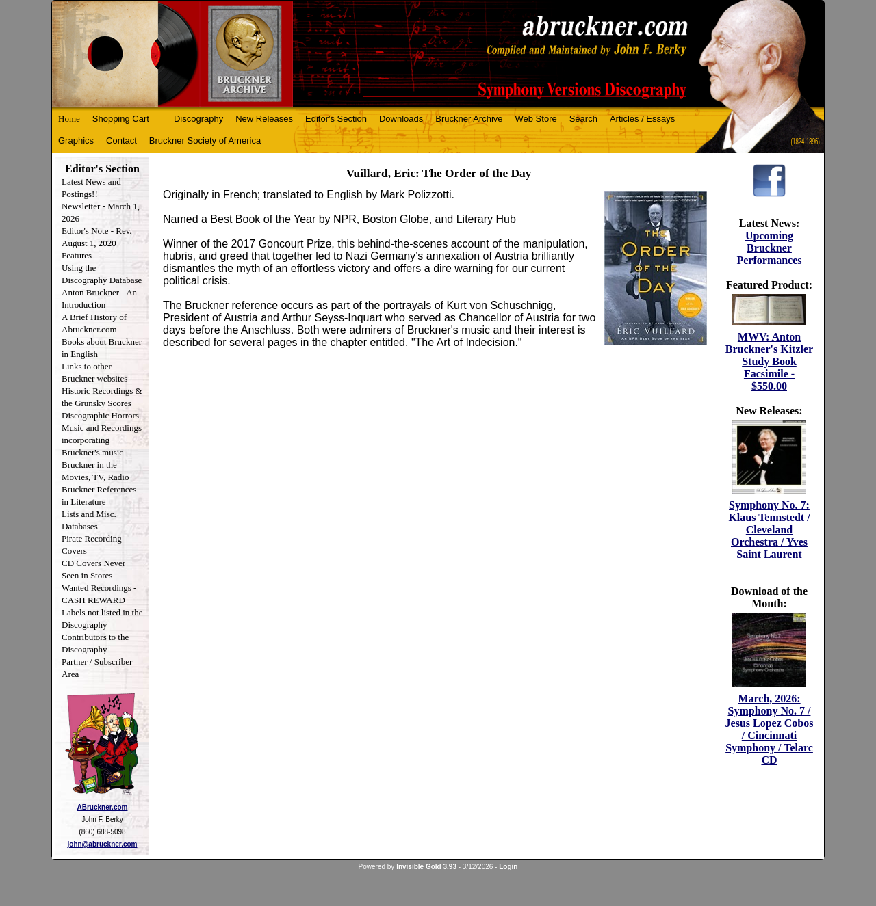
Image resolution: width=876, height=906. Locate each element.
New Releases (264, 119)
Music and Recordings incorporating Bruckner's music (102, 440)
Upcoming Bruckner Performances (768, 248)
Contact (121, 140)
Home (69, 119)
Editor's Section (336, 119)
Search (583, 119)
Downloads (401, 119)
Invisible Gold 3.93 (427, 866)
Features (77, 255)
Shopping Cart (120, 119)
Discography (198, 119)
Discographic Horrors (100, 415)
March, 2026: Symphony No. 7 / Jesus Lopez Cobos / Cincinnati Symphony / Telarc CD (769, 729)
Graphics (76, 140)
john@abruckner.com (103, 844)
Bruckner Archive (468, 119)
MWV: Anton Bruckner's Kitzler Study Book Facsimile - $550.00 (769, 361)
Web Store (536, 119)
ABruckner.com (102, 807)
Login (508, 866)
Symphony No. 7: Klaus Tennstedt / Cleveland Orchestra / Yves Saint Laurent (769, 529)
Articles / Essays (642, 119)
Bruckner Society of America (205, 140)
